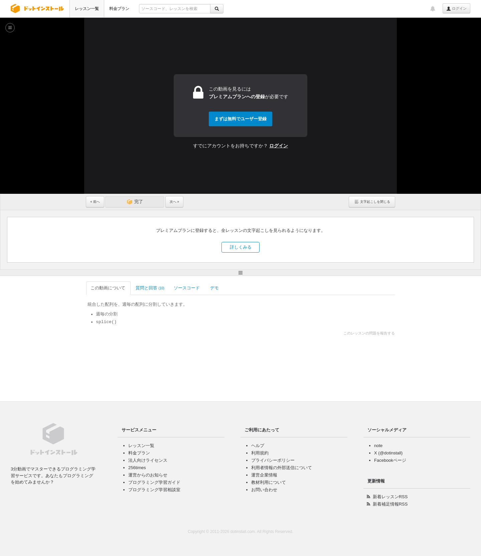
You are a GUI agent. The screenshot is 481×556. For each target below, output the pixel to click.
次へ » (174, 201)
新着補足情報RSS (390, 504)
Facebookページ (390, 460)
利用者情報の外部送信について (281, 467)
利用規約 (260, 452)
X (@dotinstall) (388, 452)
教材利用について (268, 482)
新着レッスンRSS (390, 496)
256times (137, 467)
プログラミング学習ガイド (154, 482)
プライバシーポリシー (273, 460)
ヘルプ (257, 445)
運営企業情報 (264, 474)
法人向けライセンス (147, 460)
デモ (215, 287)
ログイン (456, 8)
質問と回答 (150, 287)
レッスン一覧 (87, 8)
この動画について (108, 287)
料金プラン (119, 8)
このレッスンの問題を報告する (369, 333)
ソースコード (187, 287)
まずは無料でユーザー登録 (240, 118)
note (378, 445)
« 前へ (95, 201)
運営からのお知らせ (147, 474)
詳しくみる (241, 247)
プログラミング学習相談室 (154, 489)
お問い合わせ (264, 489)
